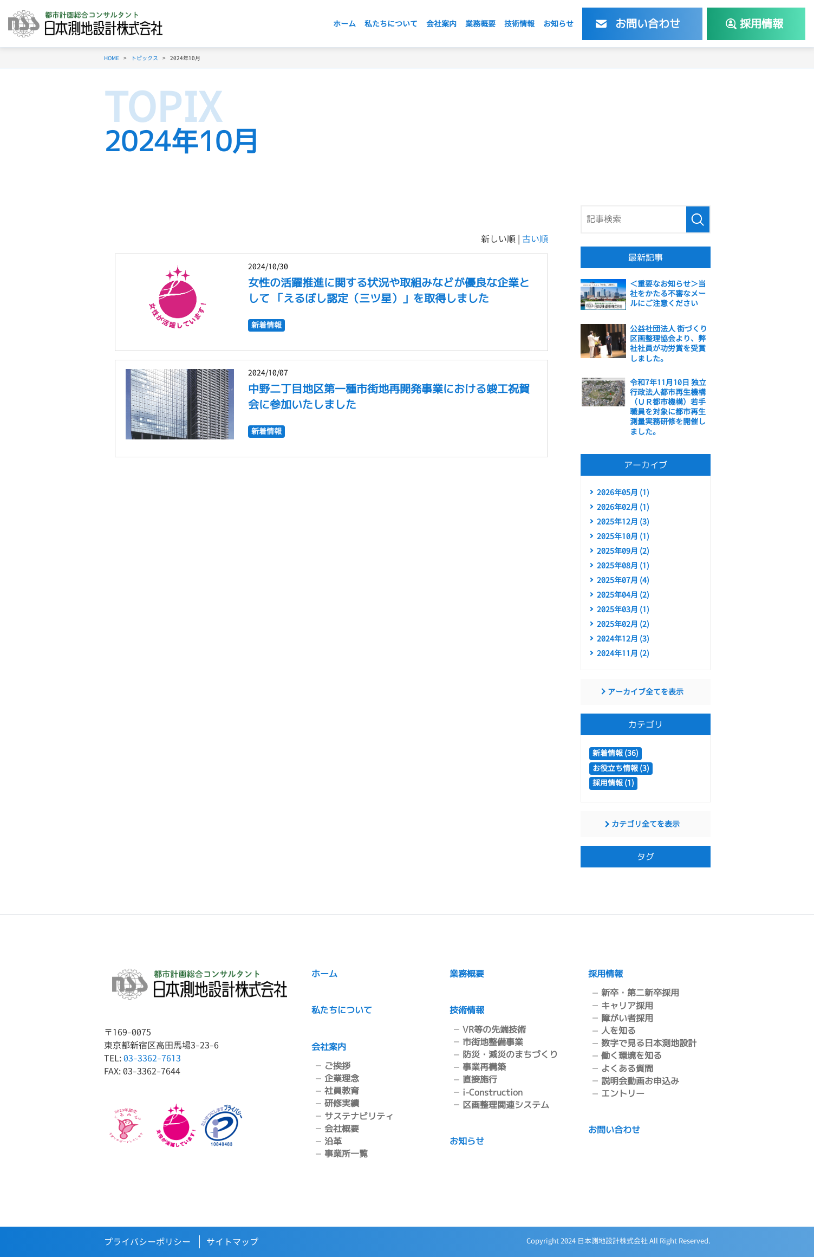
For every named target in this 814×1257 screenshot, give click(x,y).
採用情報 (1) (613, 782)
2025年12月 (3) (623, 521)
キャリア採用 (627, 1006)
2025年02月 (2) (623, 624)
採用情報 (605, 974)
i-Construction (493, 1092)
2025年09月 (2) (623, 551)
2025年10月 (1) (623, 536)
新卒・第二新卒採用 (640, 993)
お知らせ (558, 23)
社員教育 (341, 1091)
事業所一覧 (346, 1153)
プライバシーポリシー (147, 1242)
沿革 (333, 1141)
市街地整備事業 (493, 1042)
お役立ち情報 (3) (620, 768)
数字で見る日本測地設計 (648, 1043)
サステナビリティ (359, 1116)
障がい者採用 (627, 1018)
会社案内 (441, 23)
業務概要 (480, 23)
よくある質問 (627, 1068)
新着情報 (266, 324)
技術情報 (519, 23)
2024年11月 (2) (623, 653)
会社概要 (341, 1129)
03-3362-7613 (152, 1058)
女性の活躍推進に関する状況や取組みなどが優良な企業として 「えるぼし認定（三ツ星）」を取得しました (389, 290)
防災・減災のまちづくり (510, 1054)
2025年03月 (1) (623, 609)
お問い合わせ (614, 1130)
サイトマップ (232, 1242)
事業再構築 (484, 1067)
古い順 (535, 239)
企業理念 (341, 1078)
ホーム (344, 23)
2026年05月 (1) (623, 492)
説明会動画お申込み (640, 1081)
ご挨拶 (337, 1066)
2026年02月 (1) (623, 507)
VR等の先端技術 (494, 1029)
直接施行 (480, 1079)
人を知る (618, 1030)
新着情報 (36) (615, 753)
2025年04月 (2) (623, 594)
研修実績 (341, 1103)
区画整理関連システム (506, 1105)
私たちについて (391, 23)
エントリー (622, 1093)
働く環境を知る (631, 1055)
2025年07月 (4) (623, 580)
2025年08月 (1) (623, 565)
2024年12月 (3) (623, 638)
